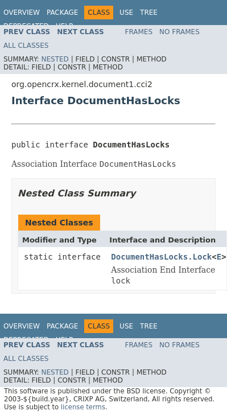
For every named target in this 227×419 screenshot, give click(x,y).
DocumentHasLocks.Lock (161, 256)
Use (126, 13)
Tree (149, 13)
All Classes (25, 46)
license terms (83, 407)
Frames (139, 32)
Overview (21, 13)
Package (62, 13)
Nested (54, 59)
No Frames (179, 32)
